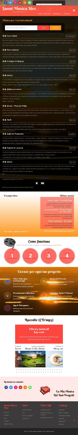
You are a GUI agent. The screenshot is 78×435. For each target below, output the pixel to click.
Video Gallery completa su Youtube (16, 231)
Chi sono (47, 14)
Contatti (67, 14)
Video (61, 419)
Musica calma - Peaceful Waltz (59, 200)
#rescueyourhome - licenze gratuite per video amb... (58, 210)
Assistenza (25, 419)
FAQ (23, 413)
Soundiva (72, 134)
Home (40, 14)
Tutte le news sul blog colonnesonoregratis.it (59, 231)
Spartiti (62, 421)
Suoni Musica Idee (19, 9)
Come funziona (26, 410)
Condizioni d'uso (46, 410)
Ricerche (61, 424)
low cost (72, 50)
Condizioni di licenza (47, 418)
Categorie (61, 410)
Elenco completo (64, 413)
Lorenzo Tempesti (37, 431)
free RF (72, 61)
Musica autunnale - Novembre (60, 221)
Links (5, 418)
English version (8, 424)
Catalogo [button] (57, 14)
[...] (35, 45)
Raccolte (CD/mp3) (64, 416)
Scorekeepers (70, 36)
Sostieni (6, 421)
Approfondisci (57, 245)
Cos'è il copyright (27, 416)
